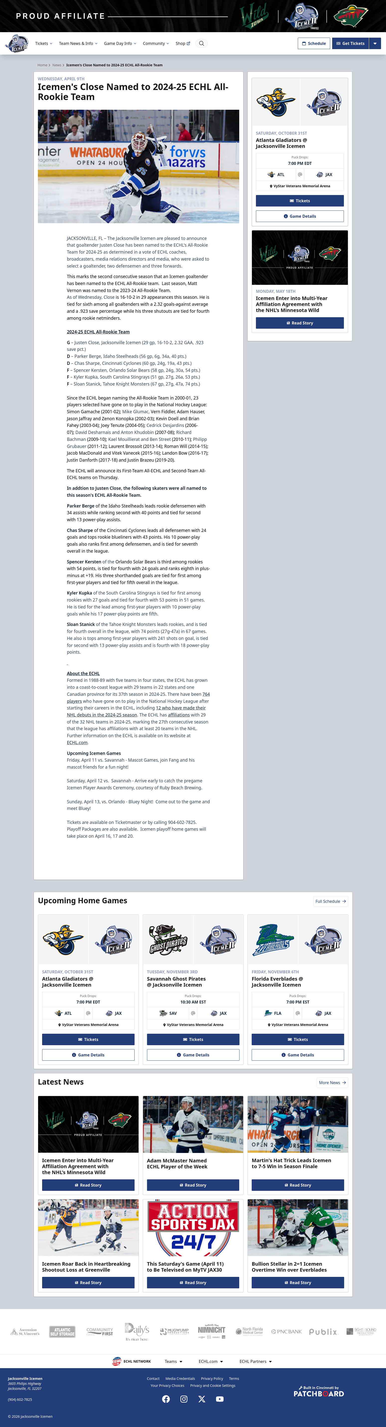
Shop (183, 43)
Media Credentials (180, 1378)
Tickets (44, 43)
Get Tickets (350, 43)
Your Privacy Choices (167, 1385)
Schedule (314, 43)
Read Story (300, 323)
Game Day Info (120, 43)
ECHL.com (77, 742)
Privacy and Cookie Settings (212, 1385)
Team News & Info (78, 43)
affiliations (179, 715)
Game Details (300, 216)
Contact (153, 1378)
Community (156, 43)
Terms (234, 1378)
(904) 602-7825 (20, 1399)
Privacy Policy (212, 1378)
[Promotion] (193, 16)
